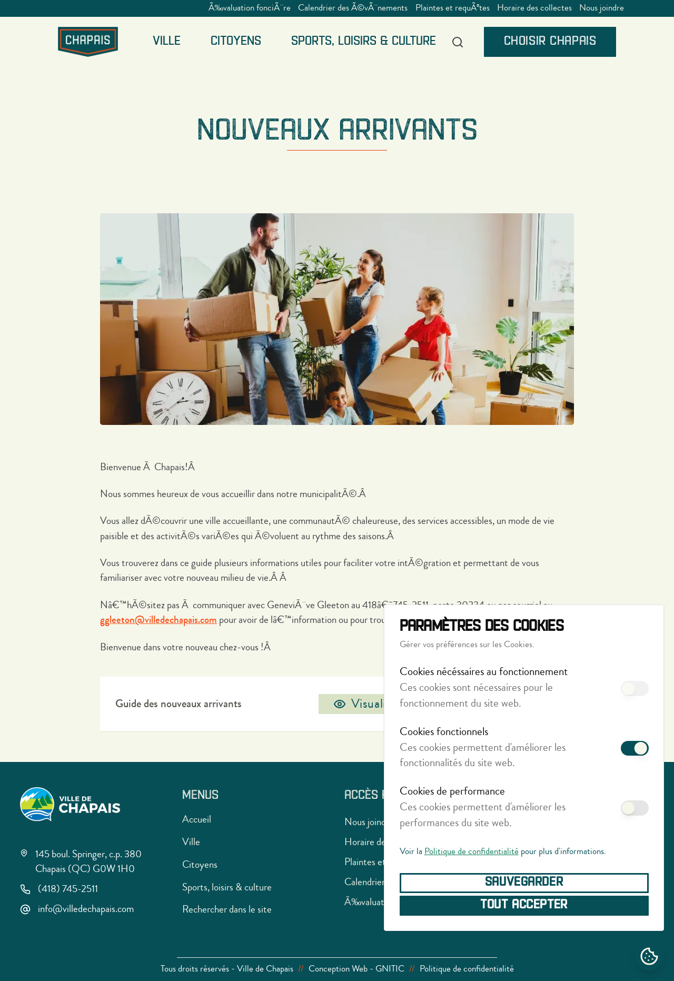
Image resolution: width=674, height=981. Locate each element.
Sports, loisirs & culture (363, 41)
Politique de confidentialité (471, 851)
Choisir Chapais (550, 41)
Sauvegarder (524, 882)
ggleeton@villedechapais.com (158, 619)
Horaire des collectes (534, 8)
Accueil (196, 819)
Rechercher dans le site (227, 909)
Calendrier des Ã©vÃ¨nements (353, 8)
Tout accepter (524, 905)
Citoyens (236, 41)
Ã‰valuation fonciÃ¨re (250, 8)
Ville (167, 41)
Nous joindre (601, 8)
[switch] (634, 688)
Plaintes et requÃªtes (452, 8)
